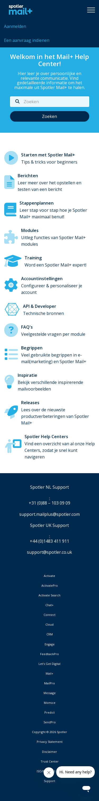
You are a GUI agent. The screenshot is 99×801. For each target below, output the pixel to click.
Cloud (49, 624)
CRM (49, 634)
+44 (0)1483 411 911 (49, 541)
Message (50, 693)
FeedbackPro (49, 654)
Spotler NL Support (49, 487)
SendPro (50, 722)
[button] (91, 10)
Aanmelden (15, 26)
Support (49, 781)
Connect (49, 614)
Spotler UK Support (49, 525)
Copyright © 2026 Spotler (49, 732)
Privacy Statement (50, 741)
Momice (49, 702)
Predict (49, 712)
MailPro (49, 683)
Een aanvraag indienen (26, 40)
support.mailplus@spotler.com (49, 514)
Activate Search (49, 595)
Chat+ (49, 605)
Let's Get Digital (49, 663)
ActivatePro (49, 585)
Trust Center (50, 761)
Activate (49, 575)
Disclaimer (49, 751)
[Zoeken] (49, 101)
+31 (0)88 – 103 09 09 (49, 503)
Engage (50, 644)
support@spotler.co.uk (49, 552)
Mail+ (49, 673)
